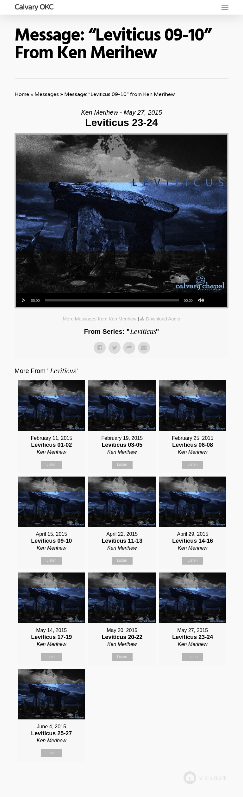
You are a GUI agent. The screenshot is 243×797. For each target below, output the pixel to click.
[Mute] (201, 300)
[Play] (24, 300)
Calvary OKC (34, 7)
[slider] (112, 300)
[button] (224, 7)
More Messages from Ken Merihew (99, 318)
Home (22, 94)
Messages (46, 94)
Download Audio (163, 318)
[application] (121, 300)
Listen (52, 464)
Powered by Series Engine (205, 777)
